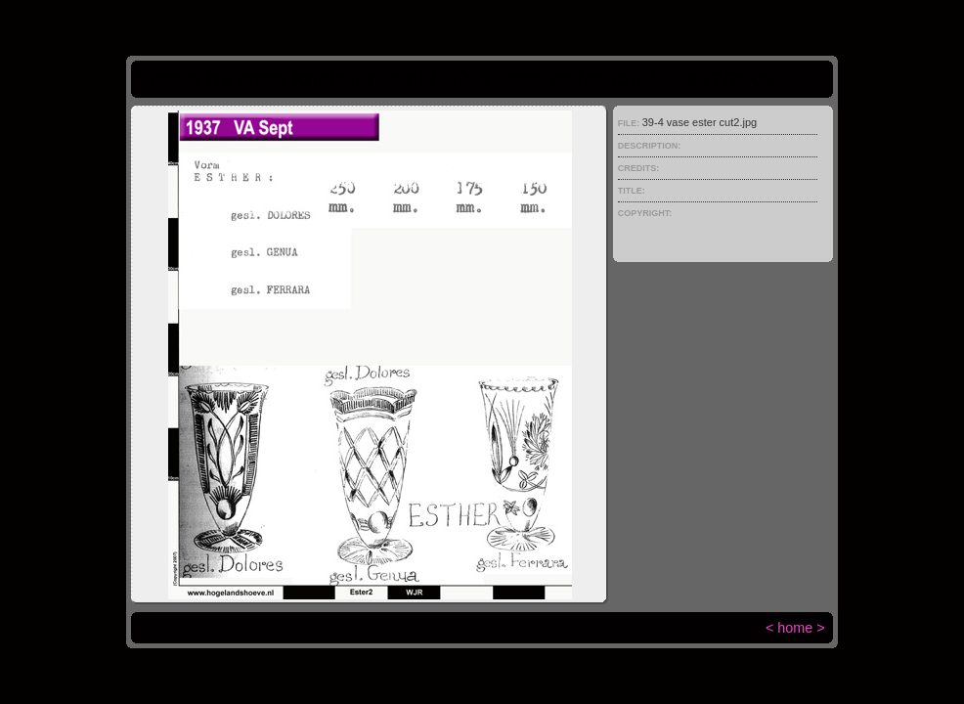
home (794, 628)
